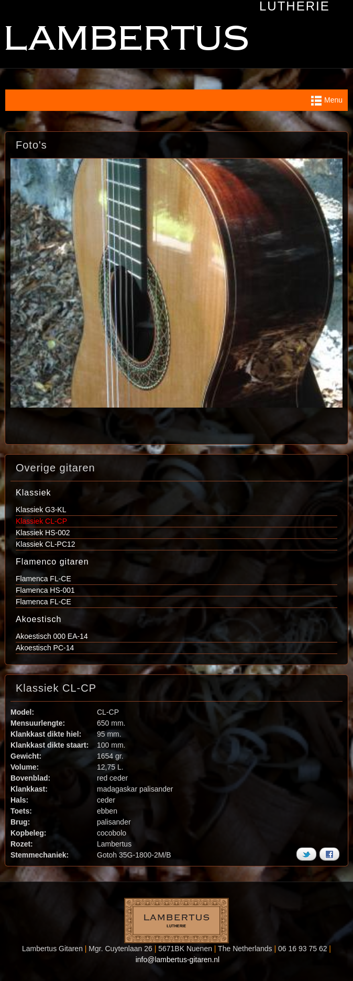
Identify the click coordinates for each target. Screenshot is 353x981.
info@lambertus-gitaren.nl (178, 959)
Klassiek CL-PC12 (45, 544)
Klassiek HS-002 (43, 532)
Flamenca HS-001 (45, 590)
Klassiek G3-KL (41, 509)
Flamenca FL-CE (43, 578)
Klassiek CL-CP (41, 521)
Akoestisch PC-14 (45, 648)
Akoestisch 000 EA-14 (52, 636)
